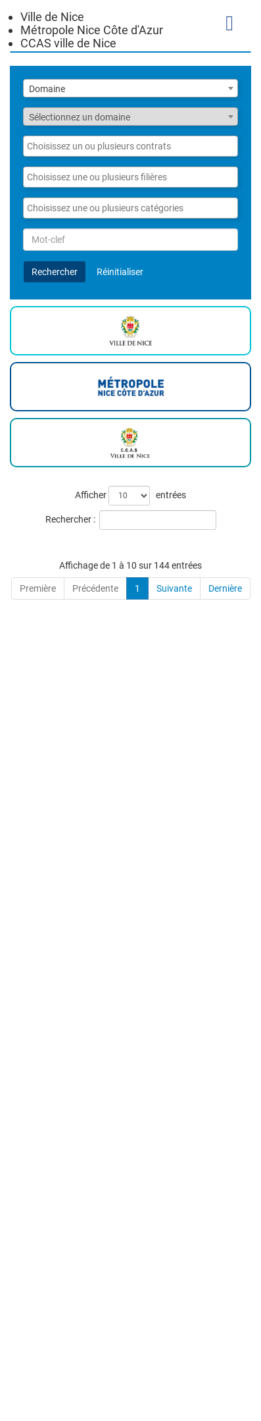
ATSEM (50, 1051)
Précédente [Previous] (95, 1375)
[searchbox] (123, 146)
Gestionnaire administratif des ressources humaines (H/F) (102, 1124)
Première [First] (38, 1375)
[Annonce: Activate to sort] (97, 560)
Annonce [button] (33, 566)
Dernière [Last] (225, 1375)
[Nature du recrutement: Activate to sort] (222, 560)
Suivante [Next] (174, 1375)
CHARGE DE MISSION (90, 813)
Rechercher (55, 272)
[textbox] (130, 117)
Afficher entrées (130, 495)
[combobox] (130, 88)
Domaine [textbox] (47, 89)
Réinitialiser (120, 272)
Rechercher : (70, 519)
